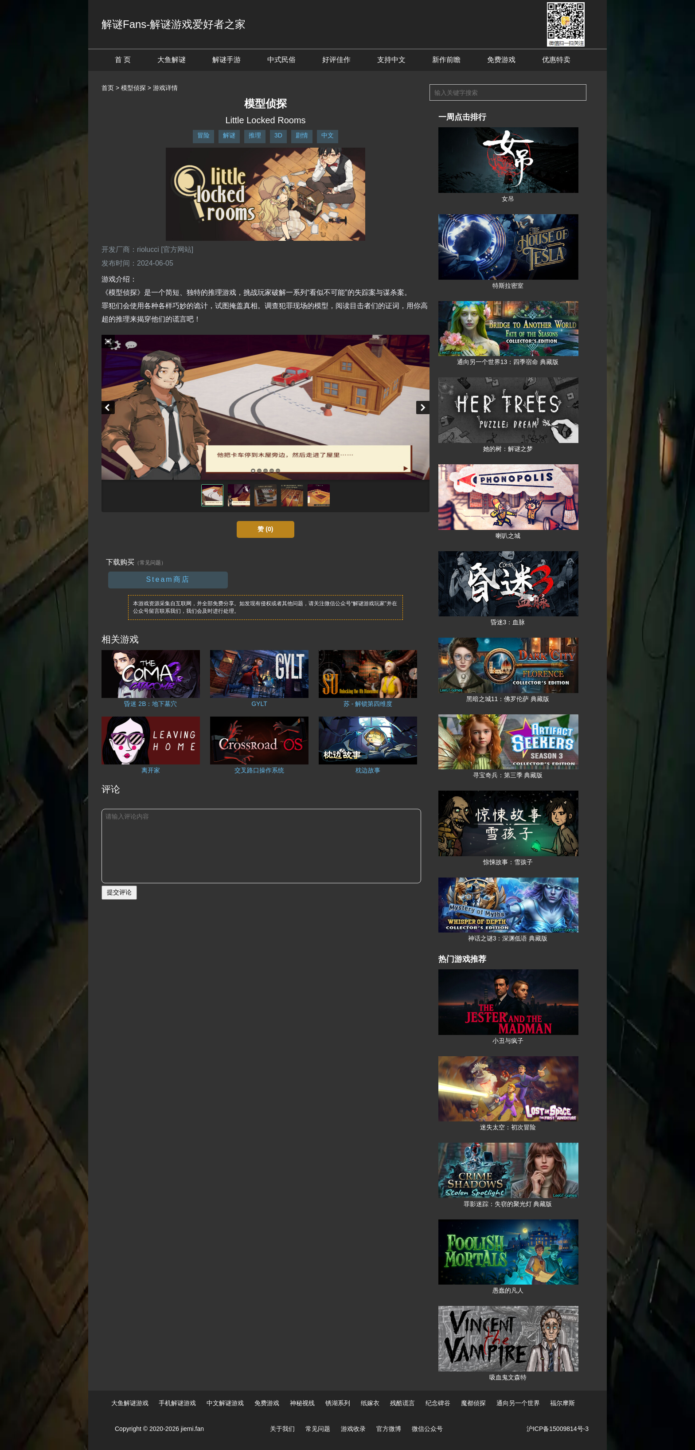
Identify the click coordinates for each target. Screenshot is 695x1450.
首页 (108, 87)
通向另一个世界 (518, 1403)
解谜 (229, 135)
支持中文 (391, 59)
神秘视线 (302, 1403)
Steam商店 (168, 579)
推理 (255, 135)
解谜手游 (226, 59)
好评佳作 (336, 59)
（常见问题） (150, 563)
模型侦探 (133, 87)
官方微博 (388, 1428)
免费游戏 (501, 59)
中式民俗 (281, 59)
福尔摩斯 (562, 1403)
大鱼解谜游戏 (129, 1403)
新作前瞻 (446, 59)
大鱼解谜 (171, 59)
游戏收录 (353, 1428)
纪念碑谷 (438, 1403)
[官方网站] (177, 249)
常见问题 (317, 1428)
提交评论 (119, 892)
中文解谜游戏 (225, 1403)
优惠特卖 (556, 59)
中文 (327, 135)
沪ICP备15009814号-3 (558, 1428)
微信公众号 (427, 1428)
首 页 (123, 59)
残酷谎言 (402, 1403)
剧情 (302, 135)
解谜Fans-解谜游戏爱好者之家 (174, 24)
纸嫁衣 (370, 1403)
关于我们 (282, 1428)
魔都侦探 (473, 1403)
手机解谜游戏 (177, 1403)
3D (278, 135)
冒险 (203, 135)
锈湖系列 (337, 1403)
